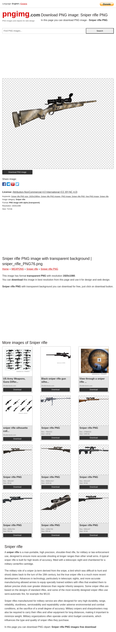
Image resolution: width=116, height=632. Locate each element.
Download (17, 390)
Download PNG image (17, 172)
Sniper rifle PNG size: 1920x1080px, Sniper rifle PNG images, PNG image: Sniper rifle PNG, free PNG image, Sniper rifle (59, 196)
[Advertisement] (58, 57)
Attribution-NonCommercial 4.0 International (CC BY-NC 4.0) (45, 192)
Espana (24, 4)
